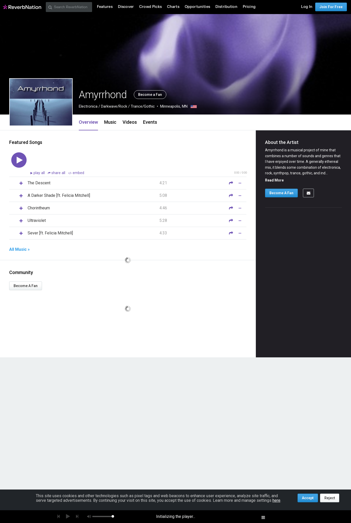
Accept (308, 498)
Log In (306, 7)
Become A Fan (26, 286)
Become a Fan (150, 95)
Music (110, 122)
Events (150, 122)
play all (40, 173)
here (276, 500)
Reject (329, 498)
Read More (274, 180)
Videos (130, 122)
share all (57, 173)
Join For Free (331, 7)
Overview (88, 122)
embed (76, 173)
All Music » (19, 249)
